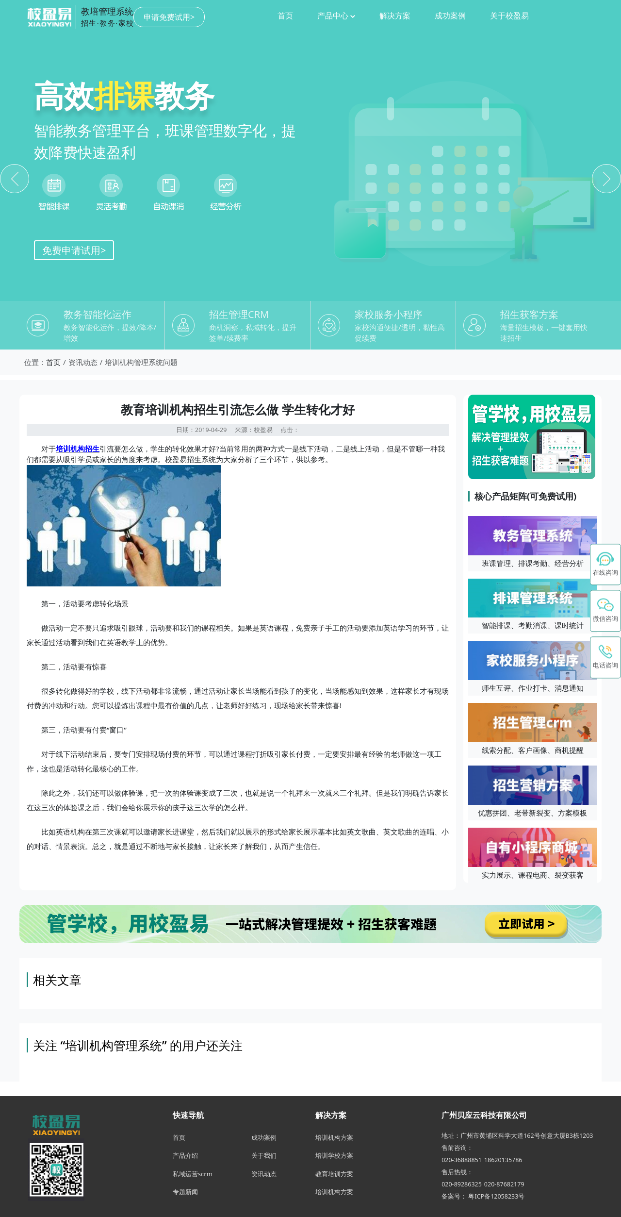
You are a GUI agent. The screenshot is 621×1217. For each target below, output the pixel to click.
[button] (605, 611)
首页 (214, 15)
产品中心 (265, 15)
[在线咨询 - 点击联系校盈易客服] (605, 564)
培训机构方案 (334, 1137)
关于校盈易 (438, 15)
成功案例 (378, 15)
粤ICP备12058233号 (496, 1196)
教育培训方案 (334, 1173)
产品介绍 (185, 1155)
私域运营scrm (192, 1173)
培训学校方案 (334, 1155)
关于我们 (264, 1155)
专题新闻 (185, 1191)
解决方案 (323, 15)
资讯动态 (264, 1173)
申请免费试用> (565, 17)
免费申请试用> (74, 250)
